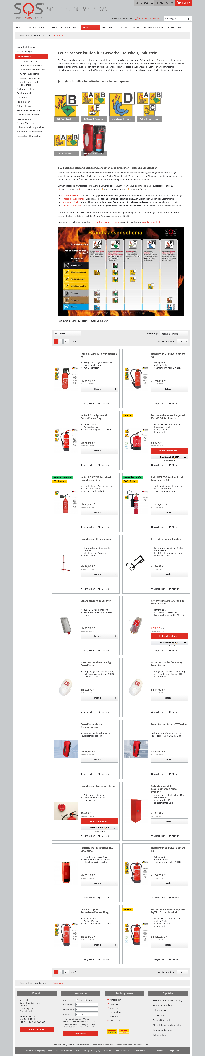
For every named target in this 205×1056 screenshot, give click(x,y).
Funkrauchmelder (25, 89)
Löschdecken (23, 97)
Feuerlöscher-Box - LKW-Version (169, 724)
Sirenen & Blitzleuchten (28, 114)
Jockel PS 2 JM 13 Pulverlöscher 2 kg (99, 355)
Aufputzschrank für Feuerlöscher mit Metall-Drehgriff (165, 789)
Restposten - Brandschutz (29, 135)
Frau (88, 1000)
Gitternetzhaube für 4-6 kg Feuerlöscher (96, 664)
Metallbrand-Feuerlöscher (32, 69)
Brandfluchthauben (26, 47)
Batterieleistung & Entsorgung (88, 1050)
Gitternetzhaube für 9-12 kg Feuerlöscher (166, 664)
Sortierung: (152, 333)
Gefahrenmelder (25, 93)
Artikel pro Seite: (166, 341)
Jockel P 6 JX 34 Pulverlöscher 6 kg (168, 355)
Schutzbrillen (159, 1035)
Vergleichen (88, 403)
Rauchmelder (23, 101)
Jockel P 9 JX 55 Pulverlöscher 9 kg (168, 849)
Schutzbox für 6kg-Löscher (96, 600)
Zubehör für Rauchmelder (29, 131)
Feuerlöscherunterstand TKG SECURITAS (97, 849)
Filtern (60, 333)
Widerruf (107, 1050)
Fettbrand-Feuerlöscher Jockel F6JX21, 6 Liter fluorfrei (168, 911)
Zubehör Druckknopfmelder (30, 127)
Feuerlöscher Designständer (96, 539)
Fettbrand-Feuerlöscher (31, 65)
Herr (79, 1000)
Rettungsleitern (24, 106)
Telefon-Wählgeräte (26, 123)
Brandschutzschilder (152, 222)
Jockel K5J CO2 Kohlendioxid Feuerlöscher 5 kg (167, 479)
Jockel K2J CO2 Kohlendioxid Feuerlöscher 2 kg (96, 479)
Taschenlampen (24, 118)
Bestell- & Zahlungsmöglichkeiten (39, 1050)
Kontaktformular (37, 1029)
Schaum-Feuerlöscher (30, 78)
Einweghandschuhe (162, 1030)
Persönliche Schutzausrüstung (167, 1000)
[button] (169, 458)
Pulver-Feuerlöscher (29, 73)
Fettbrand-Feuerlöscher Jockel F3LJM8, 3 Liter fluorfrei (168, 417)
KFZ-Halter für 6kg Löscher (166, 539)
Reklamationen (139, 1050)
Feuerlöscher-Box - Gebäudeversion (91, 726)
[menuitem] (144, 3)
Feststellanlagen (24, 51)
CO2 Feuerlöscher (28, 61)
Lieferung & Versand (64, 1050)
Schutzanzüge (159, 1010)
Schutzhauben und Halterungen (29, 83)
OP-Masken (158, 1015)
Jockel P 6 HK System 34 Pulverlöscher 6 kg (94, 417)
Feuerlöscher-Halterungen (106, 222)
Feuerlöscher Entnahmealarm (98, 786)
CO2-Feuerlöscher (70, 195)
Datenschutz (161, 1050)
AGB (151, 1050)
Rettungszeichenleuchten (29, 110)
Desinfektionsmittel (162, 1020)
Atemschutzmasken (162, 1005)
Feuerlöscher (24, 56)
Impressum (174, 1050)
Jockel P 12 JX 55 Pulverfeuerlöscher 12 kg (95, 911)
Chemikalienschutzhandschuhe (168, 1025)
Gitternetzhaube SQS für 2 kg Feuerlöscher (167, 602)
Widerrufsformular (122, 1050)
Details (105, 388)
